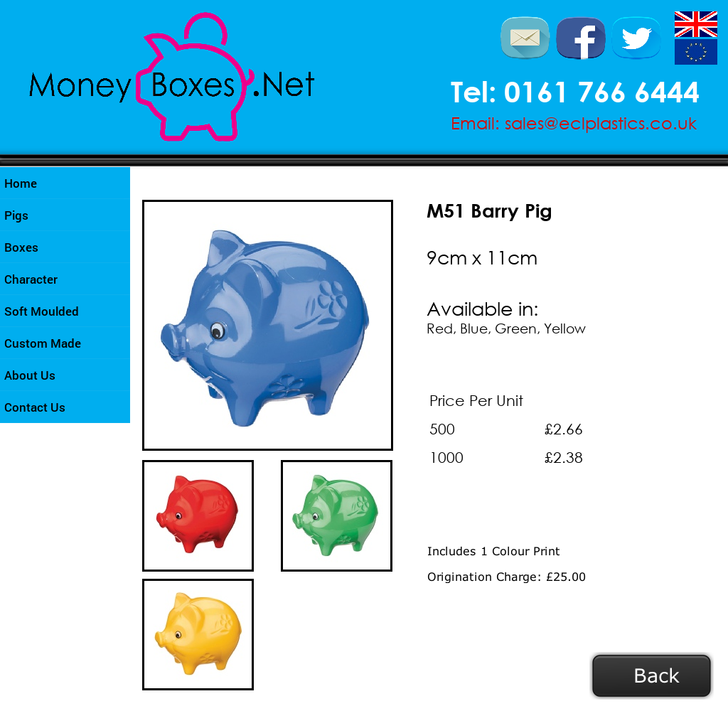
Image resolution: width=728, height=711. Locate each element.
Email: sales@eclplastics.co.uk (574, 122)
